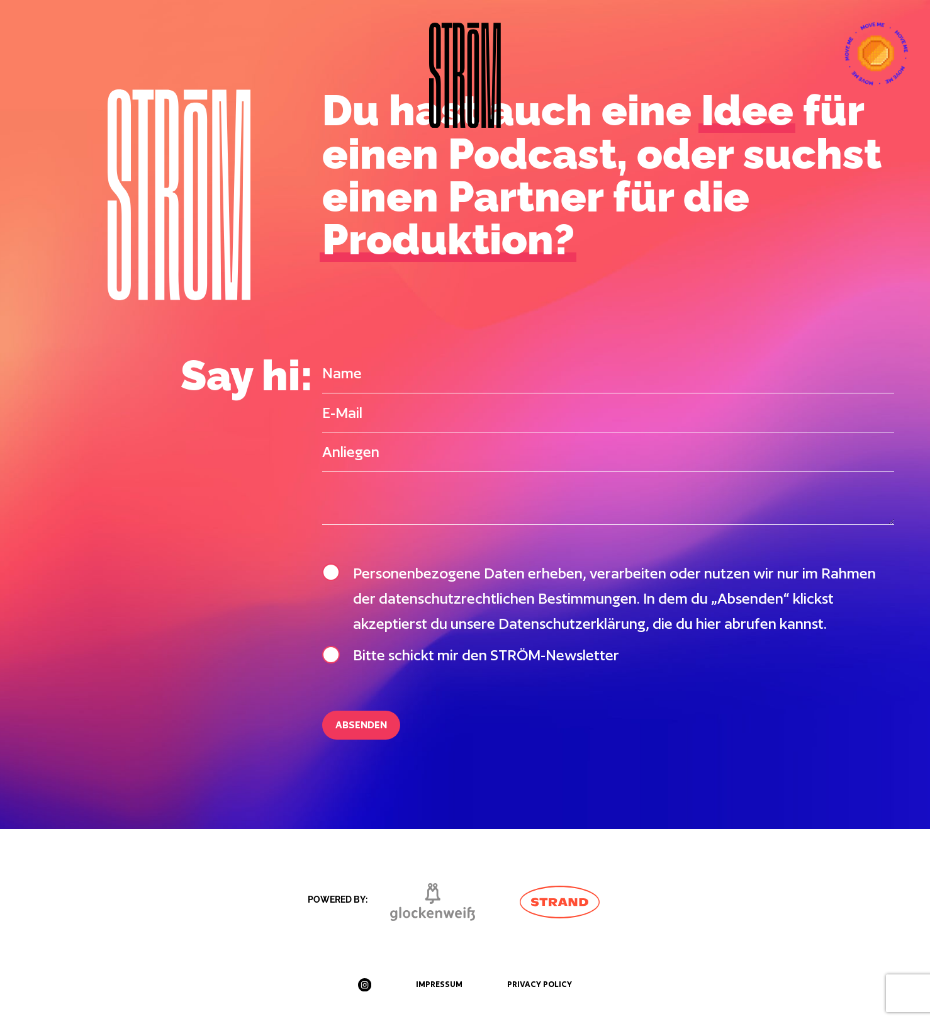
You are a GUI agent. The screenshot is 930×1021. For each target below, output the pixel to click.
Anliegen (350, 451)
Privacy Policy (539, 984)
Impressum (439, 984)
